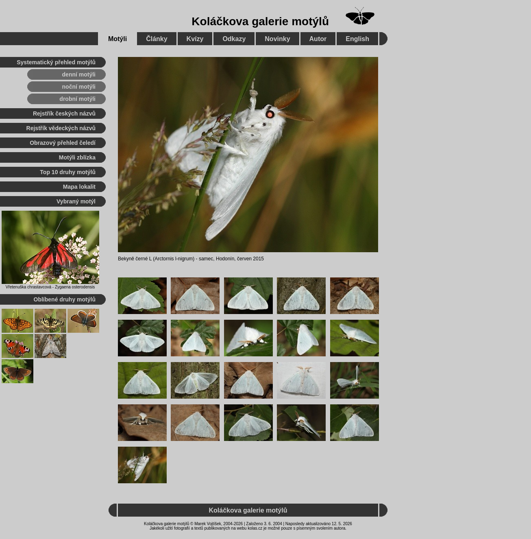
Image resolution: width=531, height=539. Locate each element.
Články (156, 38)
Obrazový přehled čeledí (63, 143)
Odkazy (234, 38)
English (357, 38)
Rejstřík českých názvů (64, 113)
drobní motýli (77, 99)
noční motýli (79, 86)
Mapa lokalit (79, 186)
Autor (318, 38)
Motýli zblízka (77, 157)
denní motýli (79, 74)
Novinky (277, 38)
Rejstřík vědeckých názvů (61, 128)
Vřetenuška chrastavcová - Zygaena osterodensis (50, 287)
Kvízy (195, 38)
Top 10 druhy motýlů (68, 172)
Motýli (117, 38)
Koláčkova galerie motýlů (260, 21)
